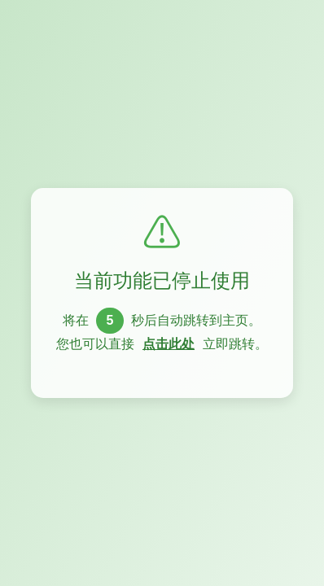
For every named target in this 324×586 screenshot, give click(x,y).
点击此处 (168, 344)
